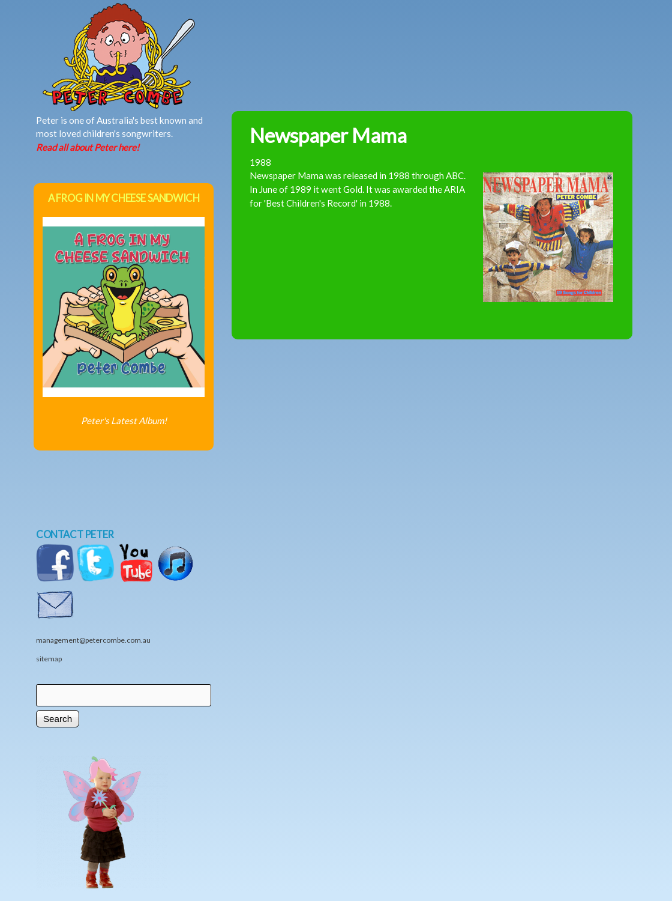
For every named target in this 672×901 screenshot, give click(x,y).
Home (160, 34)
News (343, 34)
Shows (408, 34)
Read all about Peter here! (87, 147)
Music (283, 34)
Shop (475, 34)
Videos (535, 34)
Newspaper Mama (328, 135)
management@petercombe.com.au (93, 640)
